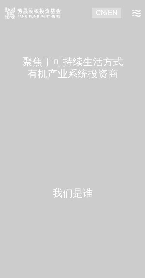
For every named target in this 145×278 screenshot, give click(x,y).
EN (113, 13)
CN (101, 13)
